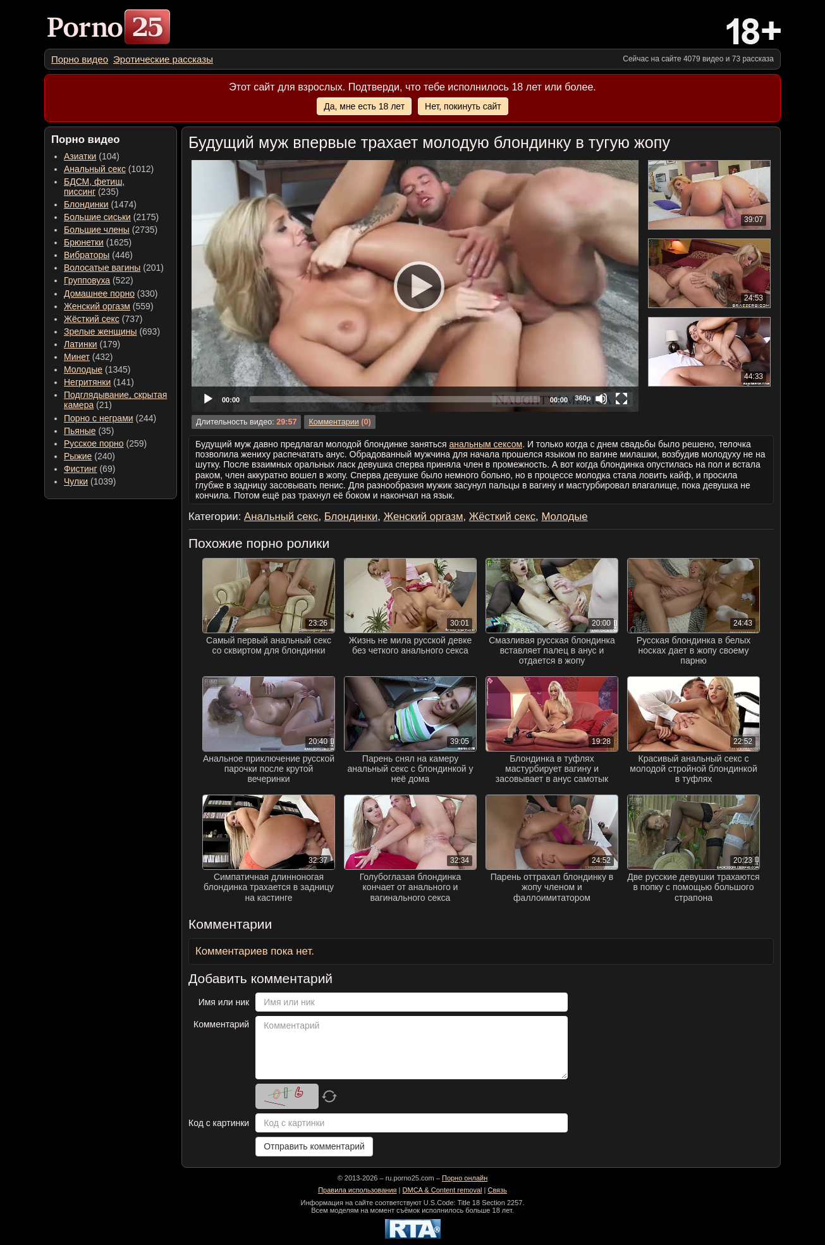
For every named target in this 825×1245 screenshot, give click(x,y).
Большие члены (97, 230)
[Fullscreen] (621, 398)
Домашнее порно (99, 293)
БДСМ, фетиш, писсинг (94, 187)
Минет (77, 357)
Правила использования (357, 1190)
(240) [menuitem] (89, 456)
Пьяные (80, 431)
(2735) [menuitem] (110, 230)
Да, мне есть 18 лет (364, 106)
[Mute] (601, 398)
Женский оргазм (97, 306)
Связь (496, 1190)
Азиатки (80, 156)
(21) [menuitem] (115, 400)
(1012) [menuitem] (109, 169)
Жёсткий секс (91, 319)
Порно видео (79, 59)
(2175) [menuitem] (111, 217)
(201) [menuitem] (114, 268)
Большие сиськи (97, 217)
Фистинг (80, 469)
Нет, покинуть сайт (463, 106)
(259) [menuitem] (105, 443)
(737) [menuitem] (103, 319)
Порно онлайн (464, 1178)
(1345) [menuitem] (97, 369)
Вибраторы (86, 255)
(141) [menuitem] (99, 382)
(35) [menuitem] (89, 431)
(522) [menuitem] (98, 280)
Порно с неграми (98, 418)
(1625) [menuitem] (97, 242)
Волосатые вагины (102, 268)
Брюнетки (84, 242)
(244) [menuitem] (110, 418)
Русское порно (94, 443)
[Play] (415, 286)
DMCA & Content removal (442, 1190)
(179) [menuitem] (92, 344)
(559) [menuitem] (109, 306)
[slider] (395, 399)
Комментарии (333, 422)
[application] (415, 286)
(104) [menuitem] (91, 156)
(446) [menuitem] (98, 255)
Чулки (76, 481)
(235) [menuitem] (94, 187)
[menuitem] (79, 59)
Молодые (83, 369)
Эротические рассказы (163, 59)
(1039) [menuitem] (90, 481)
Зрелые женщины (100, 331)
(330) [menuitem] (111, 293)
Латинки (80, 344)
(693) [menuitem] (112, 331)
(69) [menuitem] (89, 469)
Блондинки (86, 204)
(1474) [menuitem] (100, 204)
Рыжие (78, 456)
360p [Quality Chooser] (582, 398)
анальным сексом (485, 444)
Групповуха (87, 280)
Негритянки (87, 382)
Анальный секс (95, 169)
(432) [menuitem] (88, 357)
